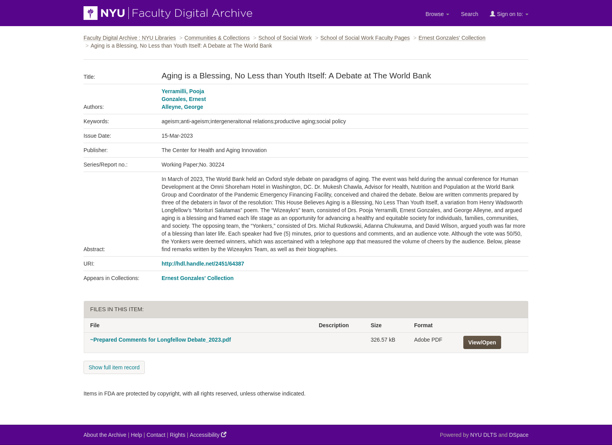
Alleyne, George (182, 107)
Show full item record (114, 367)
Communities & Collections (217, 38)
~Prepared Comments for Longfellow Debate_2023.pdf (160, 340)
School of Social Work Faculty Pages (365, 38)
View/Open (482, 342)
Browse (437, 14)
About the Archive (105, 435)
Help (136, 435)
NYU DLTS (483, 435)
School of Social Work (285, 38)
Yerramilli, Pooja (183, 91)
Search (469, 14)
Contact (155, 435)
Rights (177, 435)
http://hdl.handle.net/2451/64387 (203, 264)
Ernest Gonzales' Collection (452, 38)
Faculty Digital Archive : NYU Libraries (130, 38)
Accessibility (208, 434)
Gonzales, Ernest (184, 99)
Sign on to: (509, 14)
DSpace (518, 435)
